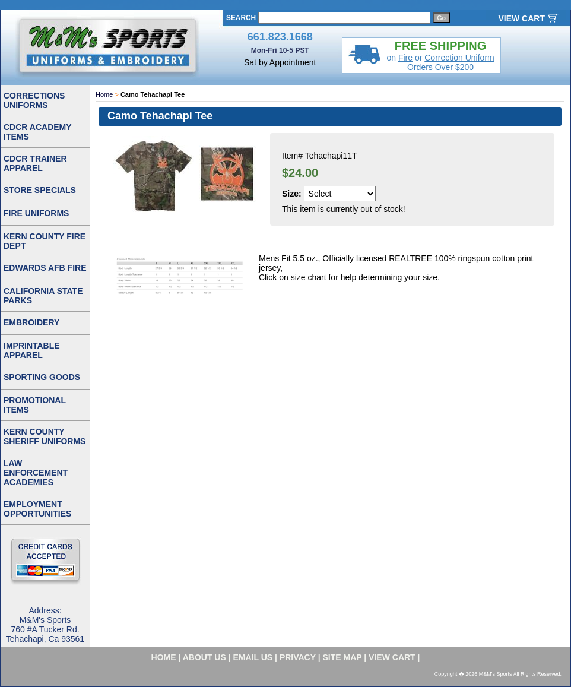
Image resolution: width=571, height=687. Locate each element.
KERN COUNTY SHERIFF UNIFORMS (44, 436)
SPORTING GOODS (42, 377)
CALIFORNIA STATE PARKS (43, 295)
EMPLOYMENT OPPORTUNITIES (37, 508)
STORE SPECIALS (40, 190)
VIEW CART (521, 18)
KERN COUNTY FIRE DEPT (44, 241)
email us (253, 657)
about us (204, 657)
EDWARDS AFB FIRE (45, 268)
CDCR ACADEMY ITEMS (38, 131)
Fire (405, 57)
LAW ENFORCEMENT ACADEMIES (36, 472)
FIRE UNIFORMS (36, 213)
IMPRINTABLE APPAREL (32, 350)
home (163, 657)
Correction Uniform (459, 57)
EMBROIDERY (31, 322)
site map (342, 657)
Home (104, 94)
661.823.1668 (280, 37)
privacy (298, 657)
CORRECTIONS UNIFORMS (34, 100)
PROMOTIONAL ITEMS (35, 404)
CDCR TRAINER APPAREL (35, 163)
